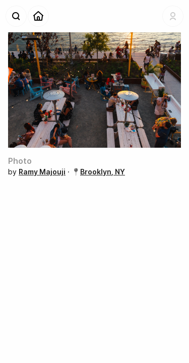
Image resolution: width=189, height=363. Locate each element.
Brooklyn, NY (102, 171)
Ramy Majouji (42, 171)
